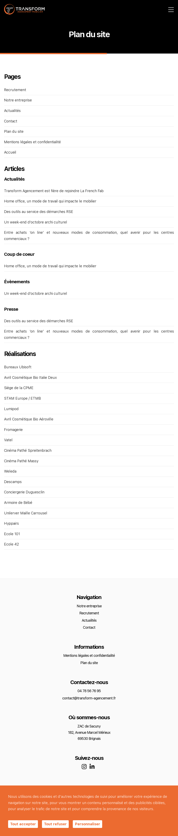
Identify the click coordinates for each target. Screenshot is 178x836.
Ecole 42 (11, 544)
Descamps (13, 482)
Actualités (12, 111)
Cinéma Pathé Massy (21, 461)
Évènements (17, 282)
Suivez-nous (89, 758)
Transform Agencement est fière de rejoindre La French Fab (54, 191)
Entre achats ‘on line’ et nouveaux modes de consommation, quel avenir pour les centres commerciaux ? (89, 236)
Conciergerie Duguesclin (24, 492)
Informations (89, 647)
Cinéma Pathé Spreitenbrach (27, 450)
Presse (11, 309)
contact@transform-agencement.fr (89, 698)
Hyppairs (11, 523)
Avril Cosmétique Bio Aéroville (28, 419)
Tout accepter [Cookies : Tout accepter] (23, 824)
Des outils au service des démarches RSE (38, 212)
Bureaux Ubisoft (17, 367)
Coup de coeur (19, 254)
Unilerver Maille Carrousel (25, 513)
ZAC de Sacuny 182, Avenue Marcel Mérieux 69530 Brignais (89, 732)
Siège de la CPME (18, 388)
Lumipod (11, 409)
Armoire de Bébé (18, 503)
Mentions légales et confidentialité (32, 142)
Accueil (10, 152)
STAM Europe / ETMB (22, 398)
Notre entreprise (18, 100)
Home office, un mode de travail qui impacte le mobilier (50, 201)
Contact (10, 121)
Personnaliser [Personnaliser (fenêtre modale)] (87, 824)
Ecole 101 (12, 534)
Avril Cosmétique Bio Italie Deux (30, 378)
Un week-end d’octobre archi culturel (35, 222)
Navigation (89, 597)
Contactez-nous (89, 682)
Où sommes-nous (89, 717)
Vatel (8, 440)
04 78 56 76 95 (89, 691)
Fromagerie (13, 430)
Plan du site (14, 131)
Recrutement (15, 90)
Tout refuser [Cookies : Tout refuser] (55, 824)
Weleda (10, 471)
